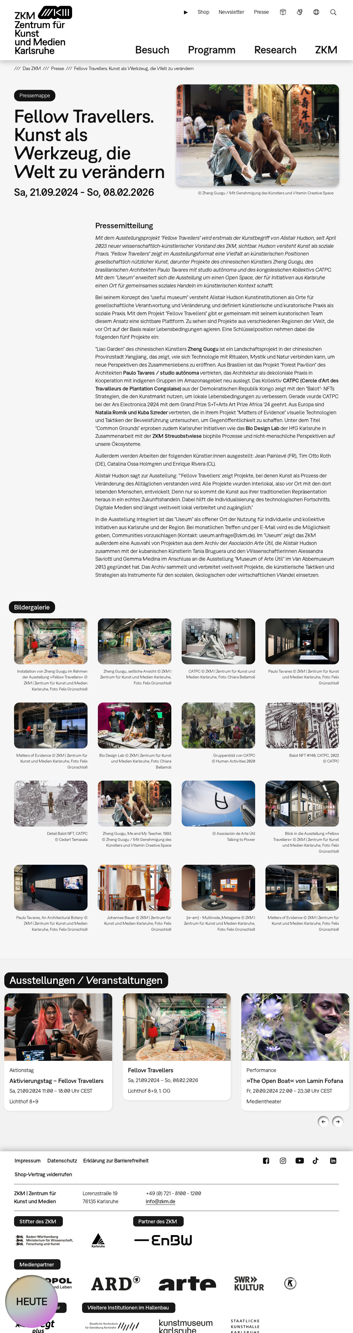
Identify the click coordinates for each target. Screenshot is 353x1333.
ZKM (326, 49)
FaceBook (266, 1161)
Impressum (28, 1161)
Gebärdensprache (299, 12)
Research (275, 49)
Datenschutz (62, 1161)
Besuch (152, 49)
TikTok (316, 1161)
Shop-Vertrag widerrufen (43, 1174)
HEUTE (31, 1301)
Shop (203, 12)
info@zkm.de (160, 1201)
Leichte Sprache (283, 12)
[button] (257, 135)
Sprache (316, 12)
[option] (177, 1046)
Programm (212, 49)
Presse (261, 12)
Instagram (283, 1161)
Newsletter (231, 12)
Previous (323, 1121)
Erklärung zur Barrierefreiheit (116, 1161)
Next (338, 1121)
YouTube (299, 1161)
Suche (333, 12)
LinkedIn (333, 1161)
